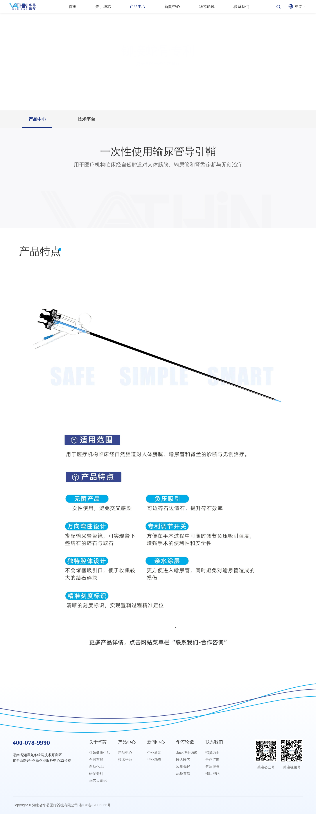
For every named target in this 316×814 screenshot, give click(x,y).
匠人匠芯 (183, 759)
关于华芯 (98, 742)
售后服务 (212, 766)
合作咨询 (212, 759)
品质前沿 (183, 773)
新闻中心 (156, 742)
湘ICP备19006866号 (95, 805)
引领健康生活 (99, 752)
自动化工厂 (98, 766)
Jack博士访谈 (187, 752)
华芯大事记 (98, 780)
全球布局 (96, 759)
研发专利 (96, 773)
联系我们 (214, 742)
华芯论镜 (185, 742)
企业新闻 (154, 752)
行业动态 (154, 759)
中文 (298, 6)
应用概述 (183, 766)
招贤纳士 (212, 752)
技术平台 (86, 119)
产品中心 (37, 119)
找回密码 (212, 773)
